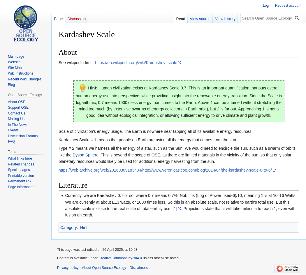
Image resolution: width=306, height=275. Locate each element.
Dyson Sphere (86, 155)
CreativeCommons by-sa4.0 (120, 258)
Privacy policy (67, 268)
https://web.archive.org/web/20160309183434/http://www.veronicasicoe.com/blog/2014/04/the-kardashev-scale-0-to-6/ (165, 170)
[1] (175, 208)
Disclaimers (139, 268)
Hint (83, 227)
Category (68, 227)
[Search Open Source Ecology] (270, 18)
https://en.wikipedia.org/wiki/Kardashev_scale (136, 62)
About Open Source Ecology (104, 268)
